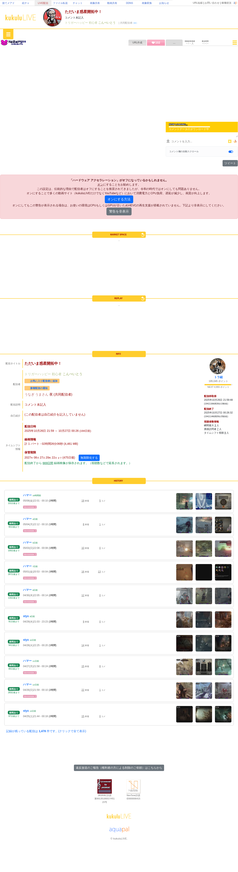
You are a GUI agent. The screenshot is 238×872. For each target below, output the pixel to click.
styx (26, 616)
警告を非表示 (119, 211)
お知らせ (164, 3)
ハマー (27, 495)
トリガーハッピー (77, 22)
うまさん (42, 394)
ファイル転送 (60, 3)
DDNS (129, 3)
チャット (78, 3)
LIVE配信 (43, 3)
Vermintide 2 (30, 507)
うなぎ (29, 394)
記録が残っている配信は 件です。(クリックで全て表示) (46, 731)
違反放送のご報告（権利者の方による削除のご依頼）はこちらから (119, 767)
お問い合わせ (212, 2)
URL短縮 (198, 2)
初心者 (93, 22)
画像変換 (147, 3)
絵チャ (25, 3)
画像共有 (95, 3)
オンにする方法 (119, 199)
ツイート (230, 163)
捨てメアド (8, 3)
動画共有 (112, 3)
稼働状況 (226, 2)
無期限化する (89, 457)
